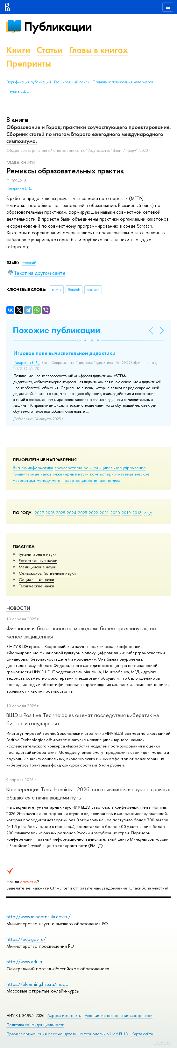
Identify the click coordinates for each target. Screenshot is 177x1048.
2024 (71, 512)
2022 (93, 512)
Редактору (162, 1042)
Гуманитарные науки (38, 554)
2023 (82, 512)
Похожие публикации (56, 330)
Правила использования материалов (123, 82)
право (68, 480)
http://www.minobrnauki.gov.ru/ (38, 917)
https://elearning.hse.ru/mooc (37, 984)
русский (29, 262)
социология (87, 480)
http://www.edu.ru (25, 962)
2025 (60, 512)
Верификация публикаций (29, 82)
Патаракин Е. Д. (19, 188)
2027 (39, 512)
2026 (50, 512)
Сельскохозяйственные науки (47, 573)
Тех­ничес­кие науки (36, 586)
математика (24, 480)
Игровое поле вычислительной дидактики (64, 353)
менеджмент (49, 480)
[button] (79, 340)
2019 (126, 512)
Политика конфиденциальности (35, 1024)
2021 (104, 512)
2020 (115, 512)
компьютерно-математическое (120, 474)
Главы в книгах (98, 49)
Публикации (58, 26)
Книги (18, 49)
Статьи (50, 49)
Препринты (28, 63)
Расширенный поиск (71, 82)
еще (148, 512)
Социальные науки (36, 579)
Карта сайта (142, 1034)
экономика (110, 480)
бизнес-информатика (33, 467)
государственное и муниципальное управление (100, 467)
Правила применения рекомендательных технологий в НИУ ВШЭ (67, 1034)
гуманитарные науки (32, 474)
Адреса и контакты (64, 1015)
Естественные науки (38, 560)
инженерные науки (70, 474)
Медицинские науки (37, 567)
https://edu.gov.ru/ (26, 939)
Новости (18, 608)
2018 (137, 512)
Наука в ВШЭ (18, 91)
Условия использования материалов (118, 1015)
